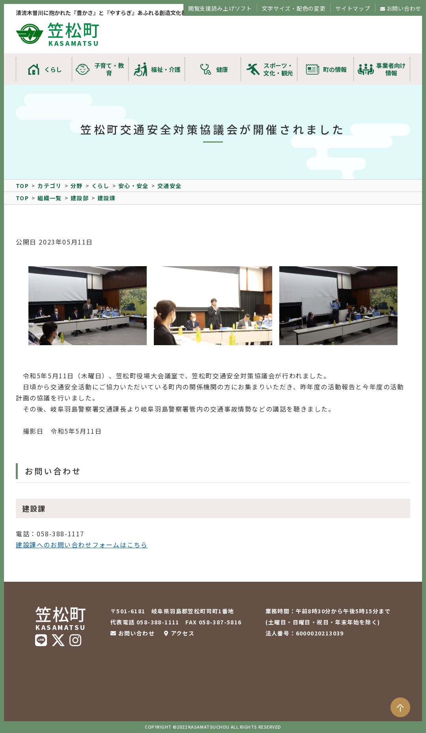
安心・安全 (133, 186)
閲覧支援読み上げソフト (220, 8)
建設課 (106, 198)
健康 (222, 69)
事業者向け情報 (391, 69)
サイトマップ (352, 8)
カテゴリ (49, 186)
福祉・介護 (166, 69)
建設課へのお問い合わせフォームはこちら (82, 544)
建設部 (80, 198)
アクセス (183, 633)
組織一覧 (49, 198)
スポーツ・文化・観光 (278, 69)
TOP (22, 186)
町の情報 (335, 69)
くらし (53, 69)
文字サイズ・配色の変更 (294, 8)
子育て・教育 (109, 69)
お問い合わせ (404, 8)
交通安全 (169, 186)
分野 (77, 186)
